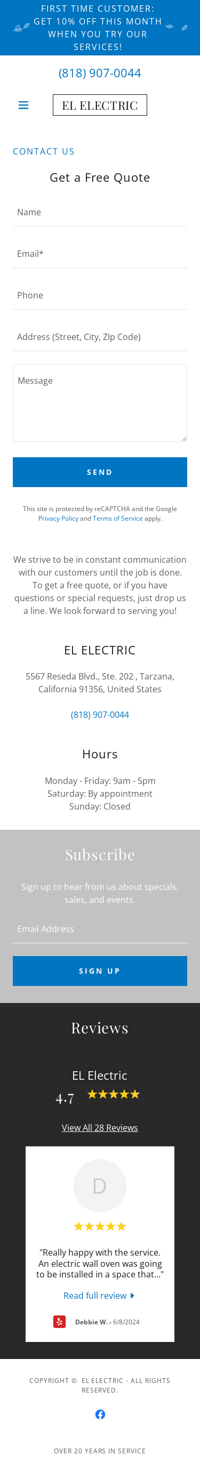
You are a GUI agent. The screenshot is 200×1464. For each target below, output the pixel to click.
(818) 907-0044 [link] (100, 72)
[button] (26, 105)
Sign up (100, 971)
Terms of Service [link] (118, 518)
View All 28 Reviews (100, 1128)
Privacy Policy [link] (58, 518)
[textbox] (100, 212)
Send (100, 472)
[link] (100, 105)
